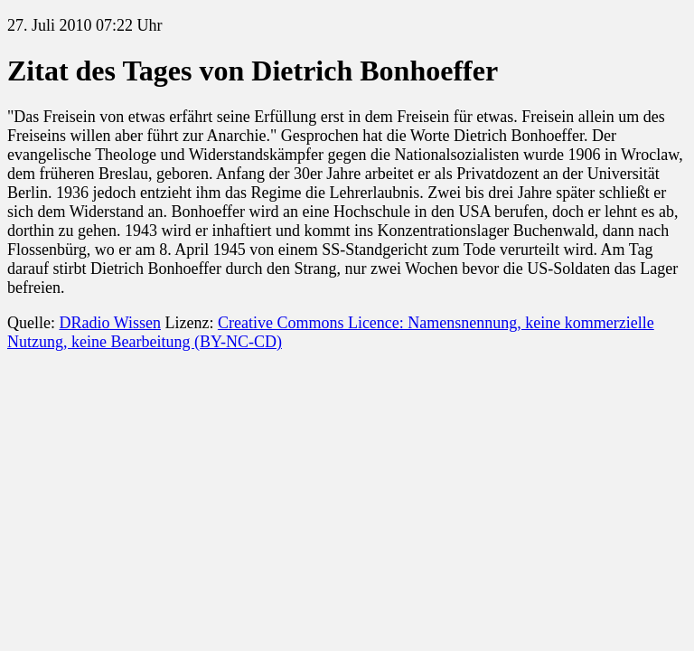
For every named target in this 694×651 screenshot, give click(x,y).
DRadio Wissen (109, 323)
